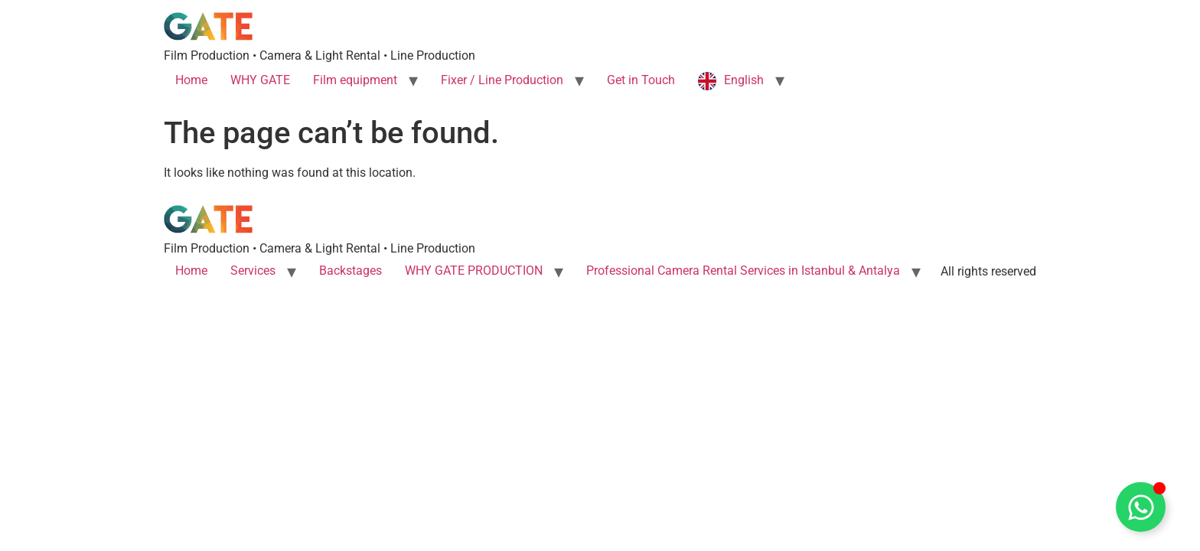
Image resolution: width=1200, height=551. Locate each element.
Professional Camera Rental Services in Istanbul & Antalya (743, 270)
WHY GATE (260, 80)
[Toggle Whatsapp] (1141, 507)
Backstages (350, 270)
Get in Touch (641, 80)
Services (253, 270)
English (744, 80)
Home (191, 80)
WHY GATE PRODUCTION (474, 270)
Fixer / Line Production (502, 80)
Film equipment (355, 80)
